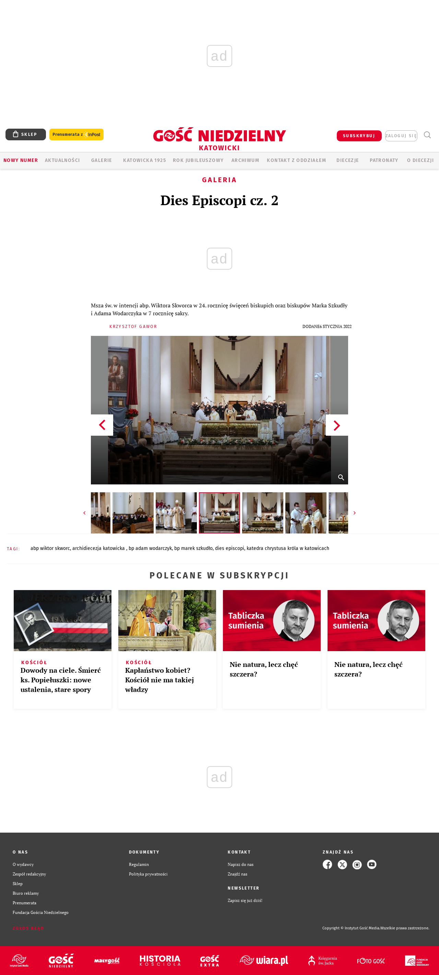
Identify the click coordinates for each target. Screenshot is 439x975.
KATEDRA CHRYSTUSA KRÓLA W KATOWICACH (288, 548)
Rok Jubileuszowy (198, 160)
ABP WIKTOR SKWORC (50, 548)
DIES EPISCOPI (229, 548)
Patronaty (384, 160)
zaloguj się (401, 135)
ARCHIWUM (245, 160)
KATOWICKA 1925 (144, 160)
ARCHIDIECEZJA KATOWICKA (99, 548)
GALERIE (101, 160)
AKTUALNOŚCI (62, 160)
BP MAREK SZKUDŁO (193, 548)
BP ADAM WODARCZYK (150, 548)
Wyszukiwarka (427, 135)
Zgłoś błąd (28, 928)
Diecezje (347, 160)
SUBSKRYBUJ (359, 135)
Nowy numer (20, 160)
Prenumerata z (76, 135)
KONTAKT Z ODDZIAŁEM (296, 160)
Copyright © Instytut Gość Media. (351, 928)
